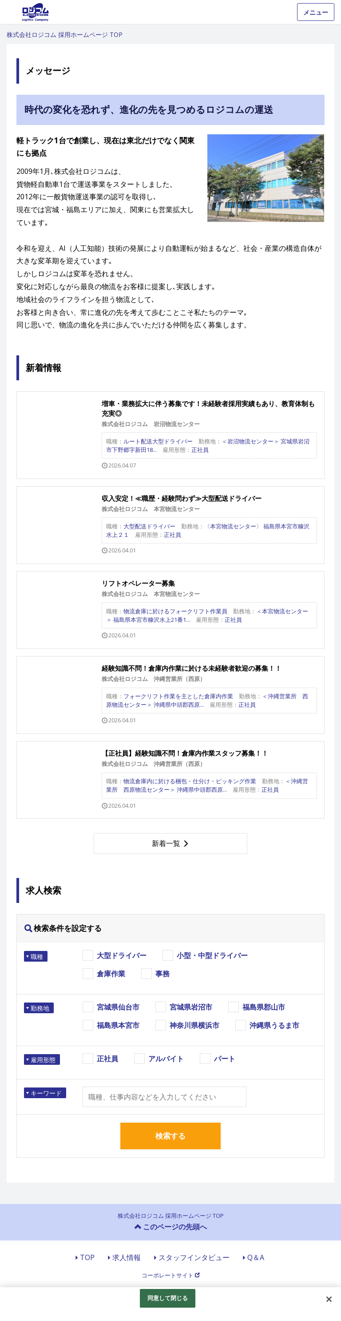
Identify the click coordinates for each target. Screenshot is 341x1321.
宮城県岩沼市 (191, 1007)
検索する (170, 1136)
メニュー (315, 12)
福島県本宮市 (118, 1025)
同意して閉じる (167, 1298)
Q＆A (255, 1257)
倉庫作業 (111, 974)
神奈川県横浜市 (194, 1025)
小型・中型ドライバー (212, 955)
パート (224, 1058)
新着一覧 (166, 843)
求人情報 (126, 1257)
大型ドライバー (122, 955)
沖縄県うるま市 (274, 1025)
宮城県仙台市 (118, 1007)
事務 (162, 974)
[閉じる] (329, 1299)
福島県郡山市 (263, 1007)
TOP (87, 1257)
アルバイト (166, 1058)
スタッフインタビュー (194, 1257)
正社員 (107, 1058)
